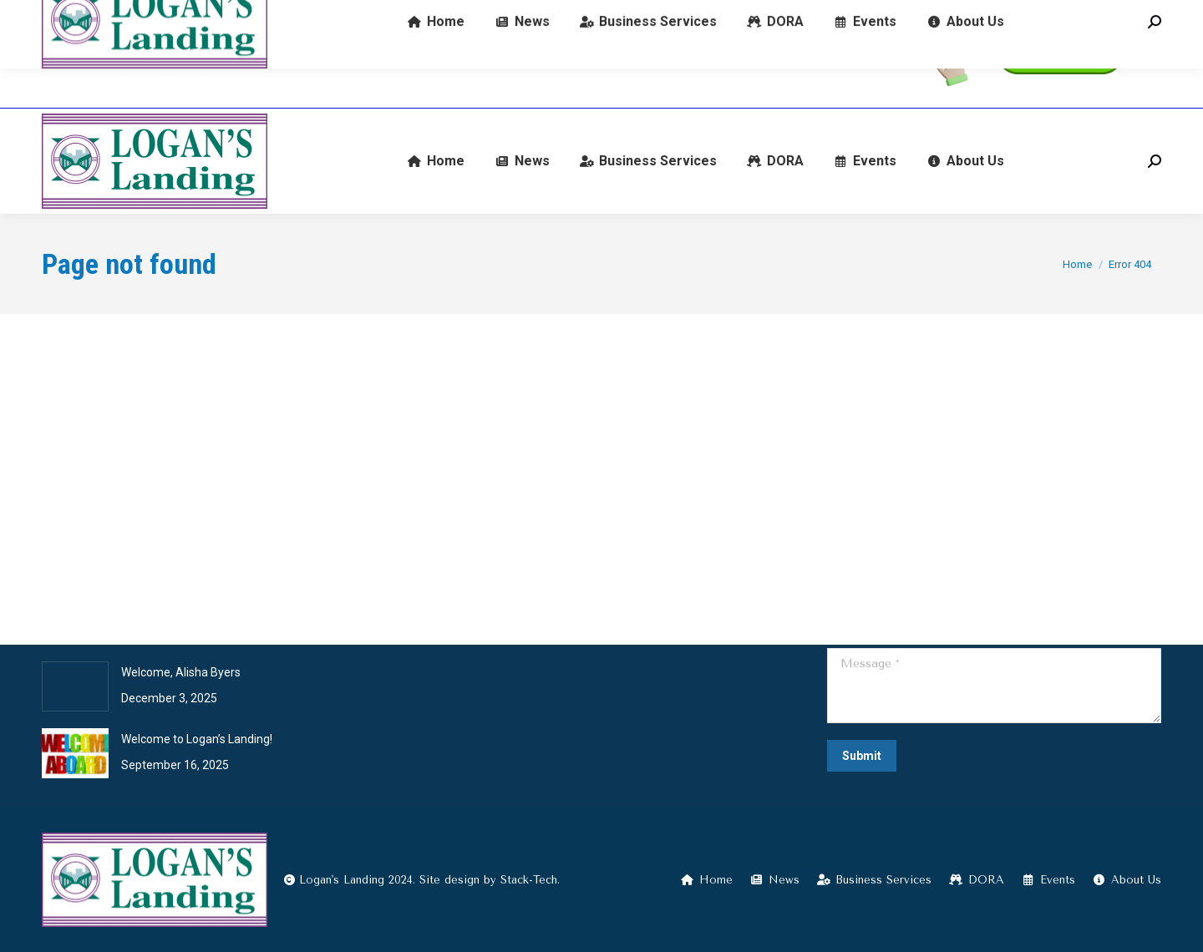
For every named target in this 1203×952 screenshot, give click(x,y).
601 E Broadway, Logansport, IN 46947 (442, 55)
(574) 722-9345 (99, 54)
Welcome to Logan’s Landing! (196, 739)
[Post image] (75, 686)
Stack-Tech (528, 880)
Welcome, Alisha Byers (181, 672)
